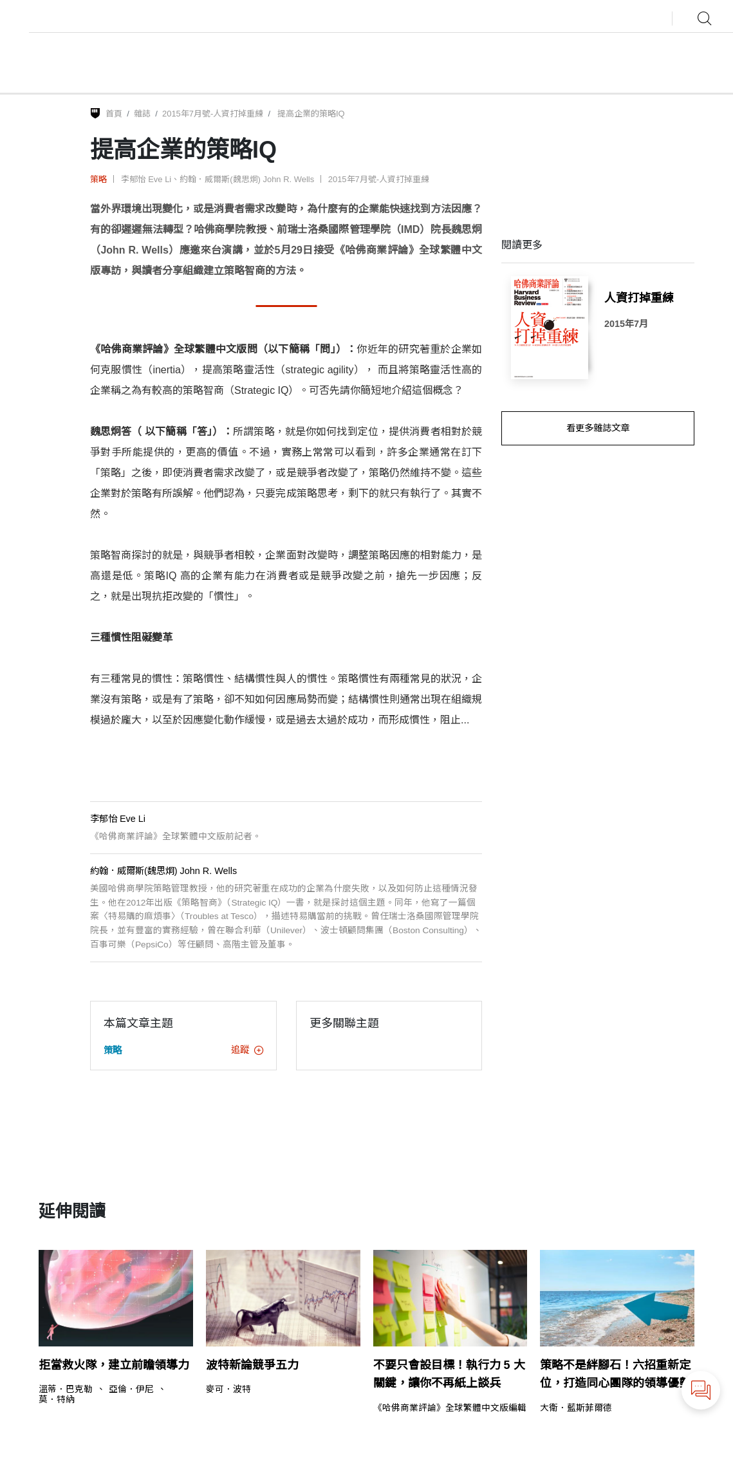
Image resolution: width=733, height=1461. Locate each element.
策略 (98, 179)
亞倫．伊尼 (131, 1389)
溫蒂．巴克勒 (66, 1389)
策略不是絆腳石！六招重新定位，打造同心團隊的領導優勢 (615, 1374)
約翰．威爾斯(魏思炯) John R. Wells (247, 179)
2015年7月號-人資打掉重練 (212, 113)
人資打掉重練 (639, 298)
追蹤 (247, 1050)
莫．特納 (57, 1399)
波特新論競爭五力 (252, 1365)
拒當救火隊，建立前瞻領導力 (114, 1365)
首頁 (114, 113)
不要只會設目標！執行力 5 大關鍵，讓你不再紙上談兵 (449, 1374)
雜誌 (142, 113)
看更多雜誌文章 (597, 428)
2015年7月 (626, 324)
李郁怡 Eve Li (146, 179)
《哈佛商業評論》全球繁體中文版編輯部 (454, 1408)
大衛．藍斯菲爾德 (576, 1408)
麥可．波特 (228, 1389)
